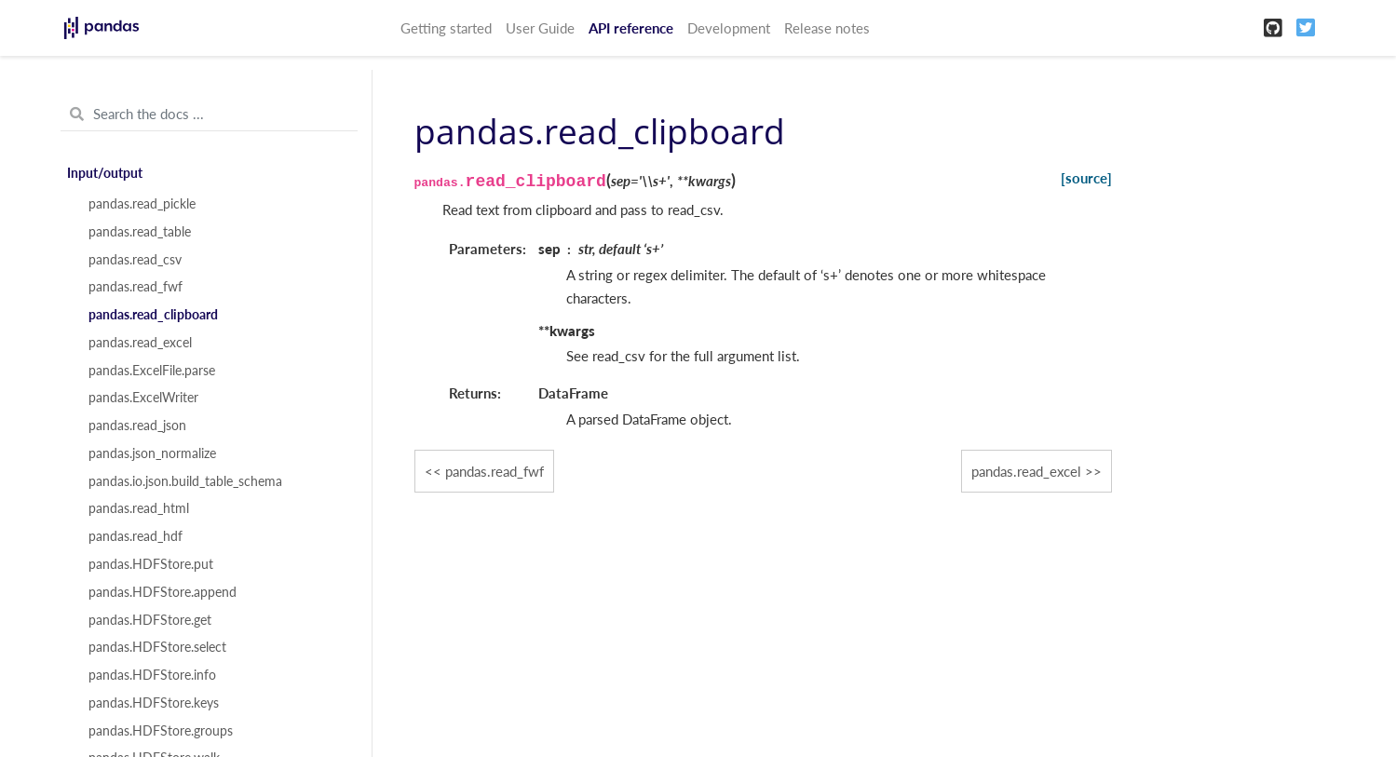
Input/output (104, 173)
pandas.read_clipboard (153, 314)
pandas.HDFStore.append (162, 592)
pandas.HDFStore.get (149, 620)
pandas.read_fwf (135, 286)
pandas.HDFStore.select (157, 647)
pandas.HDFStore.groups (160, 730)
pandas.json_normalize (152, 453)
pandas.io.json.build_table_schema (185, 481)
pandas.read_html (138, 508)
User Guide (540, 28)
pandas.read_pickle (142, 203)
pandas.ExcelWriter (143, 397)
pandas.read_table (139, 231)
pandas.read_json (137, 425)
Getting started (446, 28)
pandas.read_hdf (135, 536)
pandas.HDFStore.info (152, 675)
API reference (631, 28)
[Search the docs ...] (209, 114)
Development (728, 28)
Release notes (827, 28)
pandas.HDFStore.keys (153, 703)
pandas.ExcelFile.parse (151, 370)
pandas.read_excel (140, 342)
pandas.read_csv (135, 259)
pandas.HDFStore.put (150, 564)
